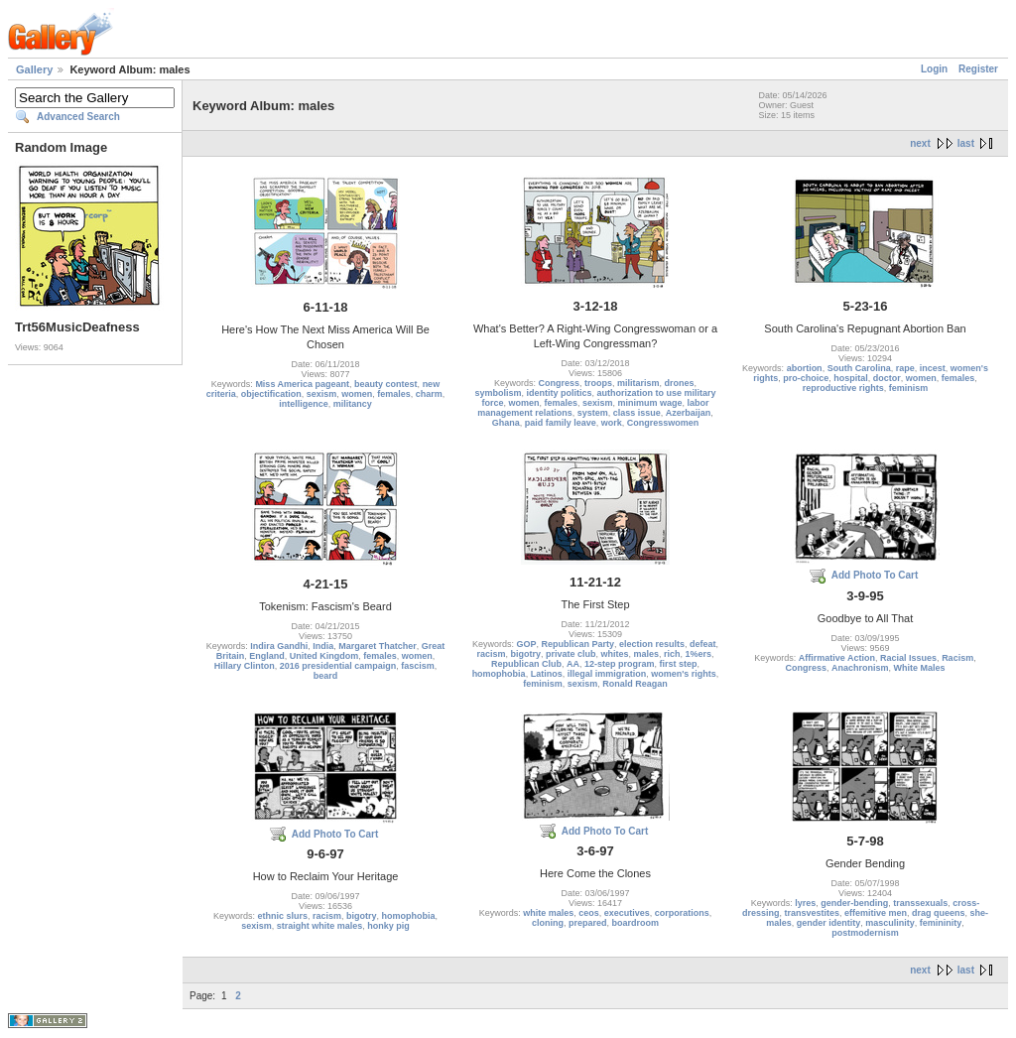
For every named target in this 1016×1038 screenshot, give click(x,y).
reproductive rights (843, 388)
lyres (805, 903)
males (647, 654)
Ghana (506, 423)
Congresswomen (663, 423)
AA (573, 664)
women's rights (683, 674)
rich (672, 654)
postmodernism (865, 933)
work (611, 423)
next (920, 143)
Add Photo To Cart (875, 575)
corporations (682, 913)
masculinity (890, 923)
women (356, 394)
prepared (588, 923)
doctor (887, 378)
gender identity (829, 923)
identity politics (559, 393)
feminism (909, 388)
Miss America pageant (302, 384)
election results (652, 644)
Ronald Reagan (635, 684)
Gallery (34, 69)
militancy (352, 404)
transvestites (811, 913)
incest (933, 368)
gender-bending (854, 903)
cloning (548, 923)
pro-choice (805, 378)
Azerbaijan (688, 413)
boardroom (636, 923)
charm (429, 394)
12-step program (619, 664)
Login (934, 69)
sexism (322, 394)
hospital (850, 378)
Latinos (547, 674)
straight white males (320, 926)
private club (571, 654)
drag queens (938, 913)
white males (548, 913)
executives (627, 913)
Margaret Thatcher (377, 646)
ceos (588, 913)
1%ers (699, 654)
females (394, 394)
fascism (418, 666)
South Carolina (859, 368)
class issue (637, 413)
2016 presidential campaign (338, 666)
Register (978, 69)
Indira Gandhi (279, 646)
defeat (703, 644)
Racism (957, 658)
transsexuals (920, 903)
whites (614, 654)
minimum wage (650, 403)
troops (598, 383)
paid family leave (560, 423)
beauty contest (386, 384)
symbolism (497, 393)
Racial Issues (908, 658)
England (267, 656)
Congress (558, 383)
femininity (941, 923)
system (592, 413)
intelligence (303, 404)
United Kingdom (324, 656)
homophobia (499, 674)
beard (326, 676)
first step (679, 664)
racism (490, 654)
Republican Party (577, 644)
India (323, 646)
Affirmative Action (837, 658)
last (965, 143)
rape (905, 368)
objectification (271, 394)
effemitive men (875, 913)
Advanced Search (78, 116)
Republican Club (526, 664)
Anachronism (860, 668)
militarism (638, 383)
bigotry (525, 654)
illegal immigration (607, 674)
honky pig (388, 926)
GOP (526, 644)
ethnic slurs (282, 916)
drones (680, 383)
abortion (805, 368)
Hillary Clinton (244, 666)
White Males (920, 668)
